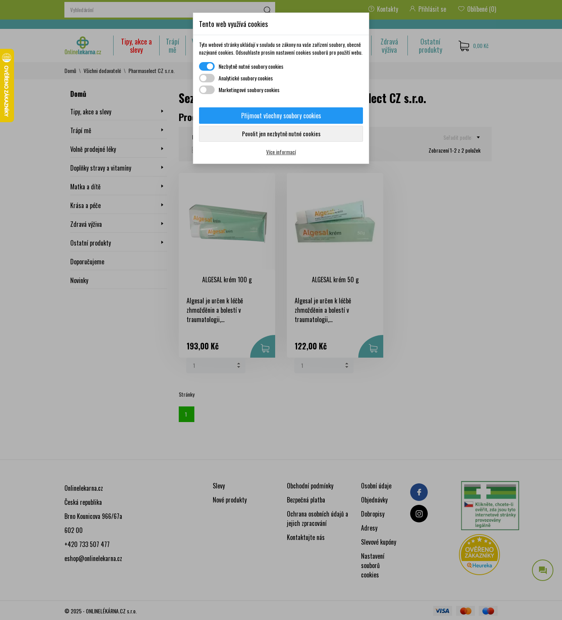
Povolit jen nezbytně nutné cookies (281, 133)
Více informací (281, 152)
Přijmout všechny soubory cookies (281, 115)
